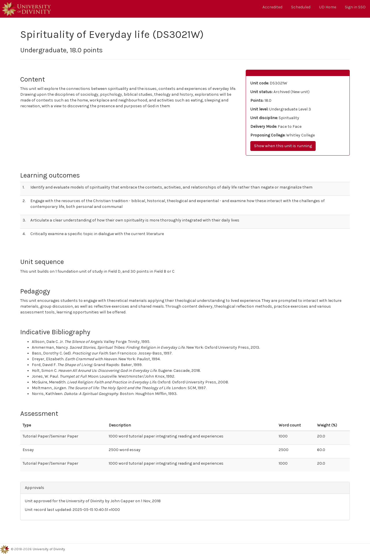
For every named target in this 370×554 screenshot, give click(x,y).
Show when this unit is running (283, 145)
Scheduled (300, 7)
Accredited (272, 7)
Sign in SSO (355, 7)
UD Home (327, 7)
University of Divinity (49, 549)
